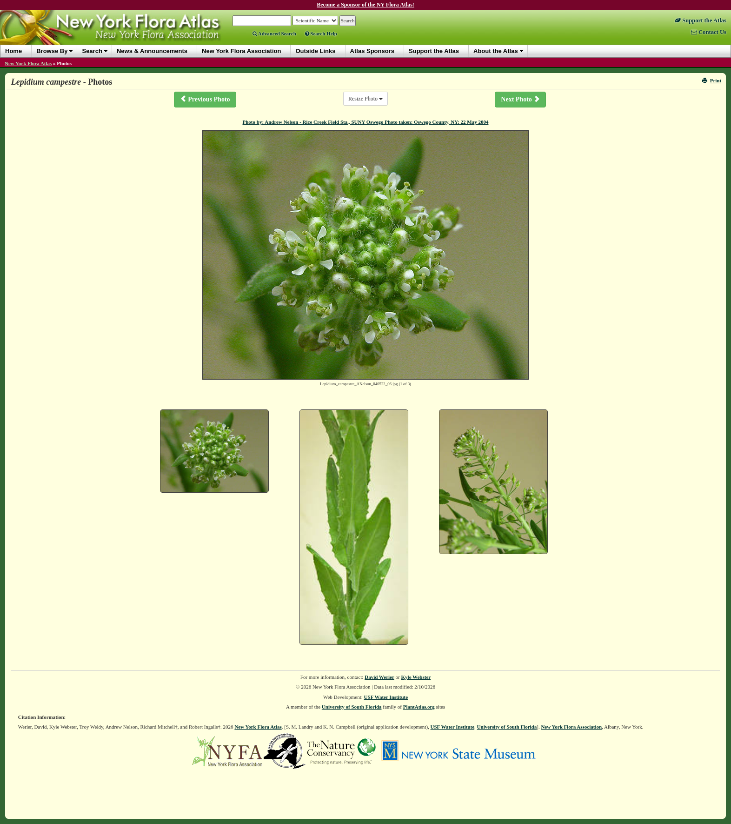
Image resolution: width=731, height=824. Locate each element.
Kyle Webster (416, 677)
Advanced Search (274, 33)
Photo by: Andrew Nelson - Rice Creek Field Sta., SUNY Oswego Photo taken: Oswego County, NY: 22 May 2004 (366, 122)
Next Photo (520, 99)
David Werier (379, 677)
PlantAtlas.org (419, 707)
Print (711, 80)
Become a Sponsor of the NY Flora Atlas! (365, 4)
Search (92, 50)
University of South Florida (352, 707)
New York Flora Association (571, 727)
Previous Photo (205, 99)
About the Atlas (495, 50)
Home (13, 50)
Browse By (51, 50)
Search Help (321, 33)
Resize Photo (365, 98)
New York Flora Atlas (28, 63)
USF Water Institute (386, 697)
